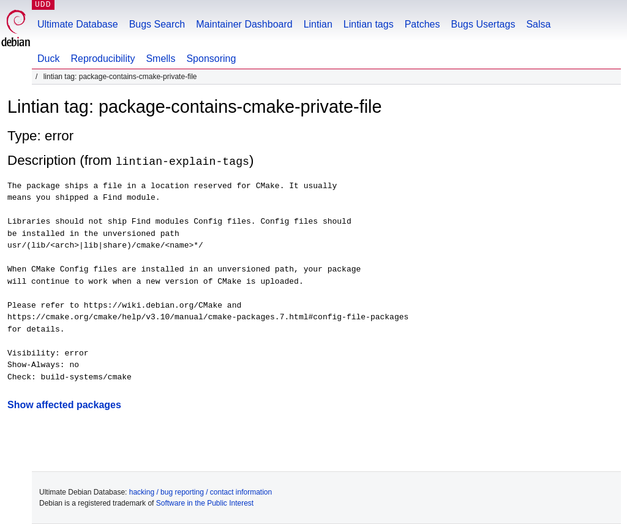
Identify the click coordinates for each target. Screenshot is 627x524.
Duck (48, 58)
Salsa (538, 24)
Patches (422, 24)
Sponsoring (211, 58)
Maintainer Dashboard (244, 24)
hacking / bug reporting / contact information (200, 492)
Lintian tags (369, 24)
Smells (160, 58)
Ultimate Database (77, 24)
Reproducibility (102, 58)
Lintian (318, 24)
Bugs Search (157, 24)
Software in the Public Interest (204, 503)
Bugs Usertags (483, 24)
